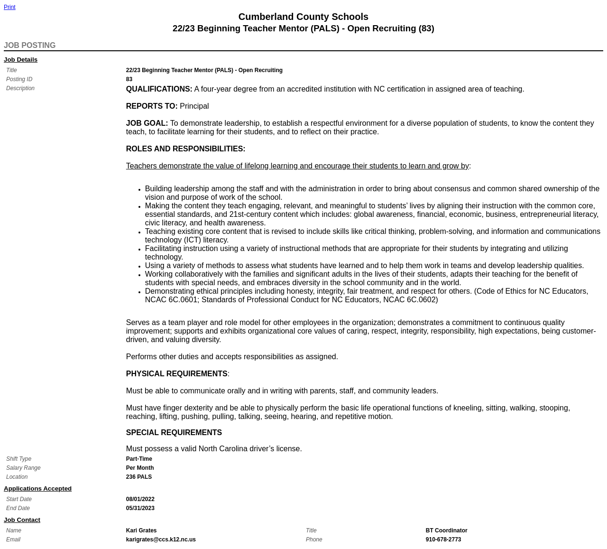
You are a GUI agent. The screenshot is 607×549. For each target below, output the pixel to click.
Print (10, 7)
